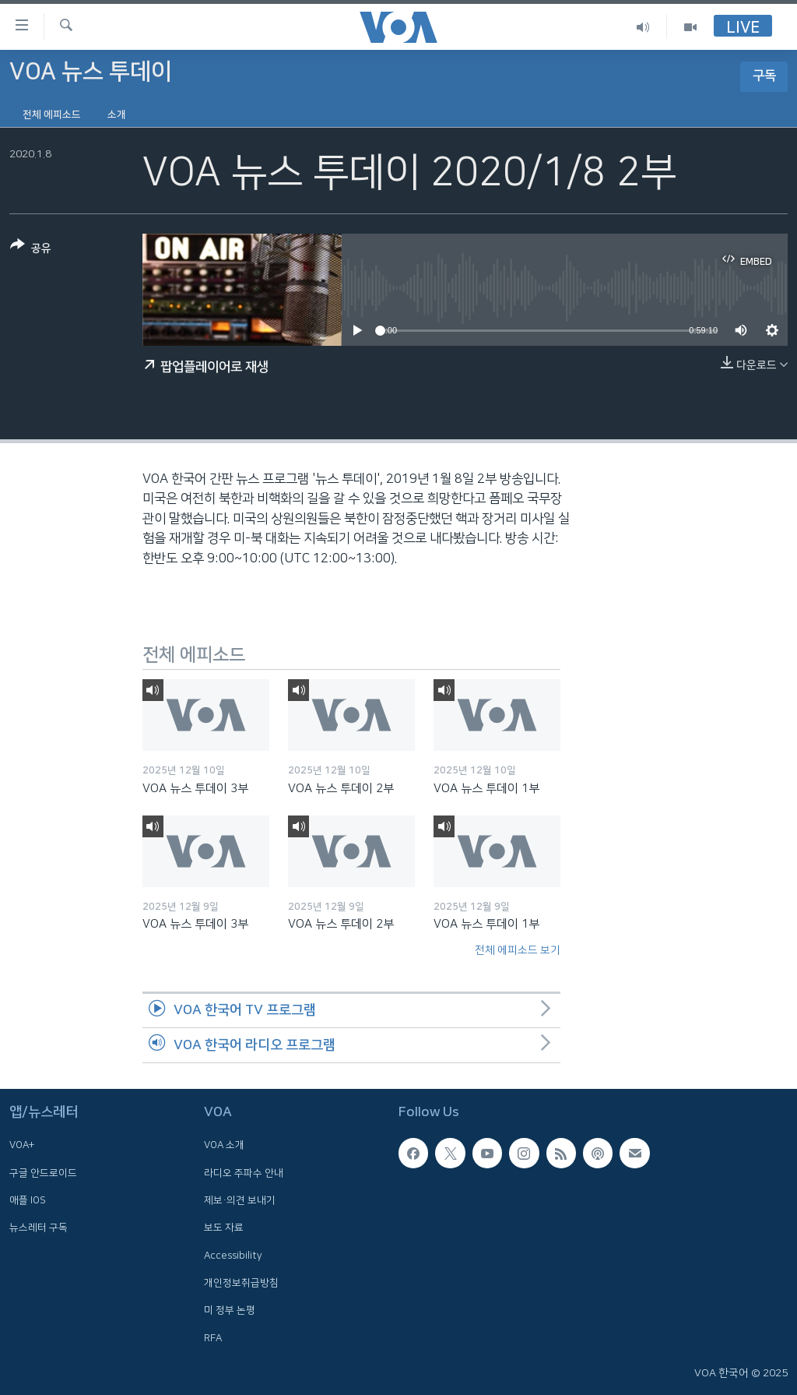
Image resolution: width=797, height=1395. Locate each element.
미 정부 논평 (229, 1310)
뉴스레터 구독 (38, 1227)
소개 (116, 114)
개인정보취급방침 (241, 1282)
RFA (213, 1337)
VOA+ (21, 1145)
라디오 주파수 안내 (243, 1173)
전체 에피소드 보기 (517, 950)
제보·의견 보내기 (240, 1200)
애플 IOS (27, 1200)
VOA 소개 (224, 1145)
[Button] (30, 250)
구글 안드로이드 (43, 1173)
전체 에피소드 (52, 114)
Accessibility (233, 1255)
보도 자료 (224, 1227)
